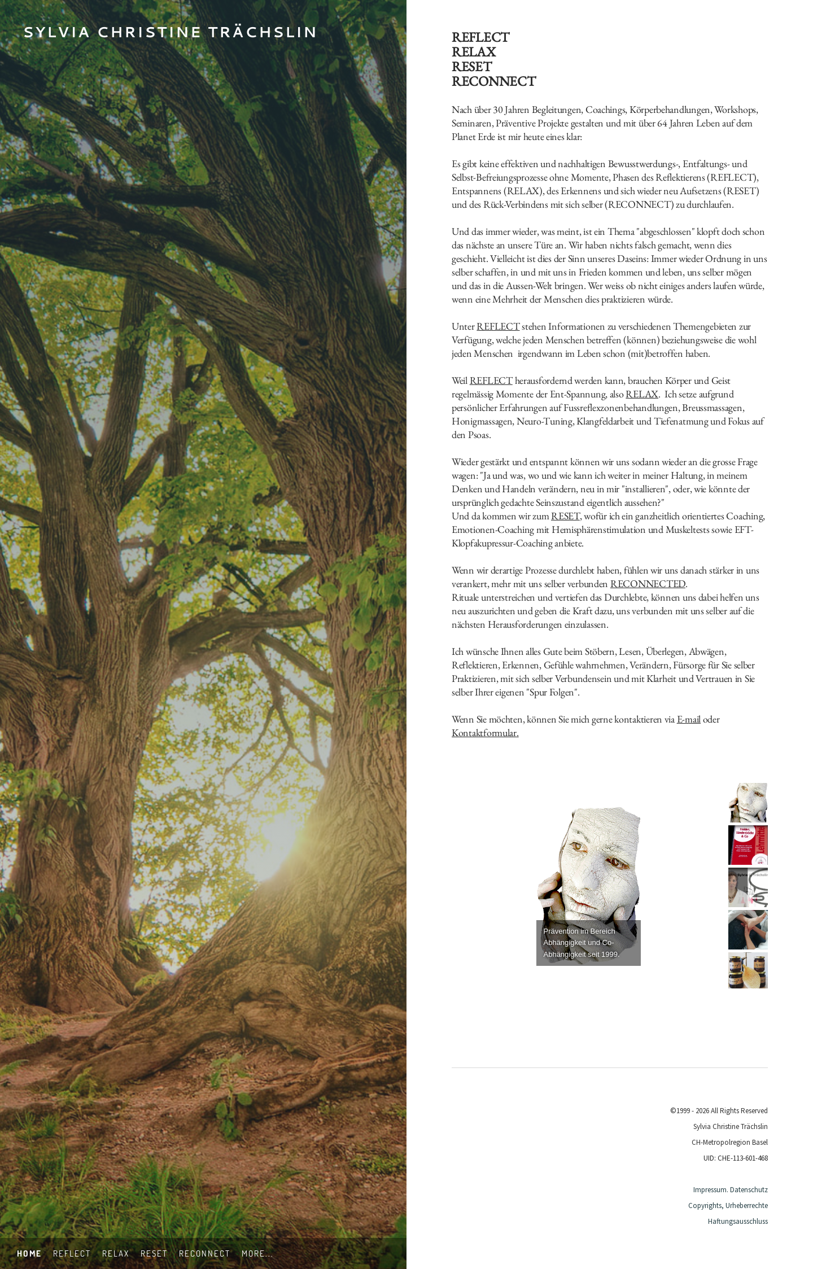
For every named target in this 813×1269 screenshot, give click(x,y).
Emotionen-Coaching (493, 529)
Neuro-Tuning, (546, 420)
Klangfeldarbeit (605, 420)
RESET (741, 190)
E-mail (689, 718)
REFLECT (731, 176)
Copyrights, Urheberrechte (728, 1205)
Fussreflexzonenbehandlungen (620, 407)
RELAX (523, 190)
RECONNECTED (647, 583)
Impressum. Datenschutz (730, 1189)
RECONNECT (639, 204)
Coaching (744, 515)
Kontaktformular (484, 732)
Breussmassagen (712, 407)
